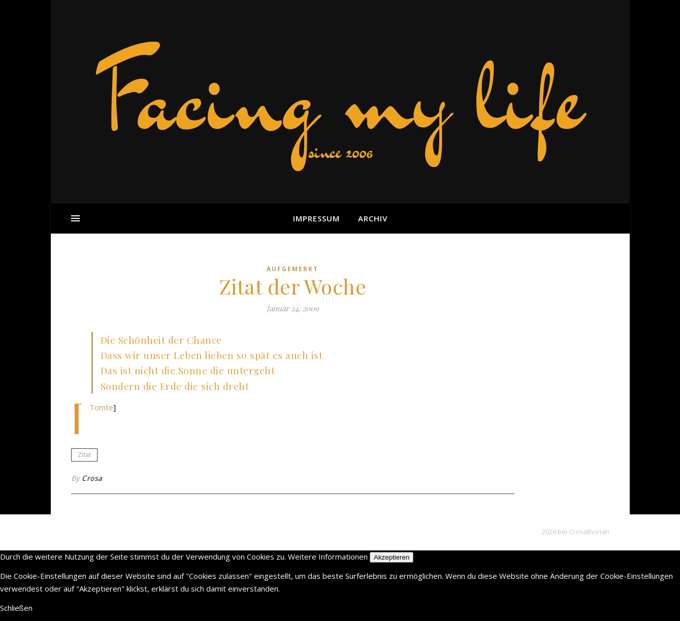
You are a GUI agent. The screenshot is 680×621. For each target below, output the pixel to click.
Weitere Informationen (328, 556)
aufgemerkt (292, 269)
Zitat (84, 454)
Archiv (372, 218)
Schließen (16, 608)
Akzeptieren (391, 557)
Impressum (316, 218)
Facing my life (340, 96)
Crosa (92, 478)
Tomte (101, 407)
